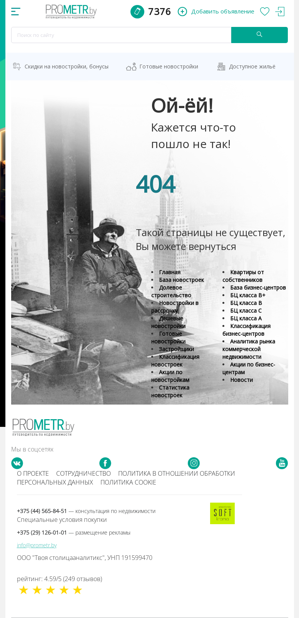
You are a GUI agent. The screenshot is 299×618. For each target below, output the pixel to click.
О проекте (33, 473)
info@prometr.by (37, 545)
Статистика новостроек (170, 391)
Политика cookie (128, 482)
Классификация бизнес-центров (246, 329)
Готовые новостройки (168, 66)
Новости (241, 379)
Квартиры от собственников (243, 275)
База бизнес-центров (258, 287)
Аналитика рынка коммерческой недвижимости (248, 349)
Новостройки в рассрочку (175, 306)
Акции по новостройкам (170, 375)
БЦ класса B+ (248, 295)
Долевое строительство (171, 291)
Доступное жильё (252, 66)
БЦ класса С (246, 310)
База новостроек (181, 279)
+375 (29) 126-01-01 (73, 532)
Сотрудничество (83, 473)
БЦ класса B (246, 303)
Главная (169, 272)
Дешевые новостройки (168, 322)
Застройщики (176, 349)
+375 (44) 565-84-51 (86, 511)
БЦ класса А (246, 318)
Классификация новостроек (175, 360)
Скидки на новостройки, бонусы (67, 66)
